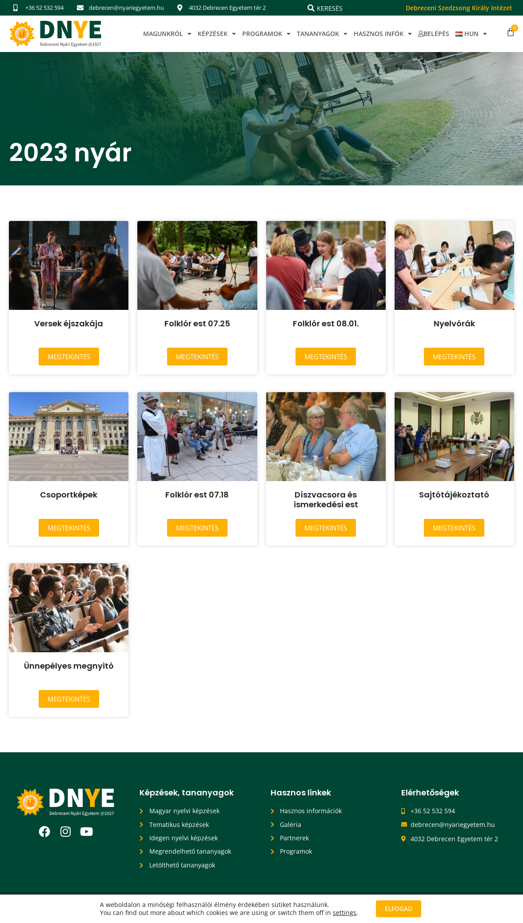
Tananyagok (322, 33)
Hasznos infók (383, 33)
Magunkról (167, 33)
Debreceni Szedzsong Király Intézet (459, 8)
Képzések (217, 33)
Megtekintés (69, 356)
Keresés (330, 8)
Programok (266, 33)
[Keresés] (311, 8)
